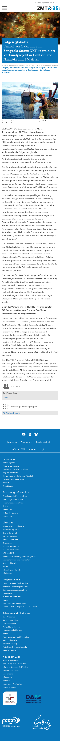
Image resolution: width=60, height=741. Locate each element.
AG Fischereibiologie (11, 413)
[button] (56, 2)
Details (5, 397)
